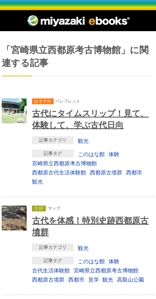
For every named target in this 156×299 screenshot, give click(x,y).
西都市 (134, 172)
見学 (93, 279)
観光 (83, 140)
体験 (114, 154)
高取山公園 (130, 279)
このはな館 (91, 154)
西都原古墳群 (106, 172)
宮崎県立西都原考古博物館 (64, 163)
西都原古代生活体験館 (59, 172)
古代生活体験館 (51, 270)
